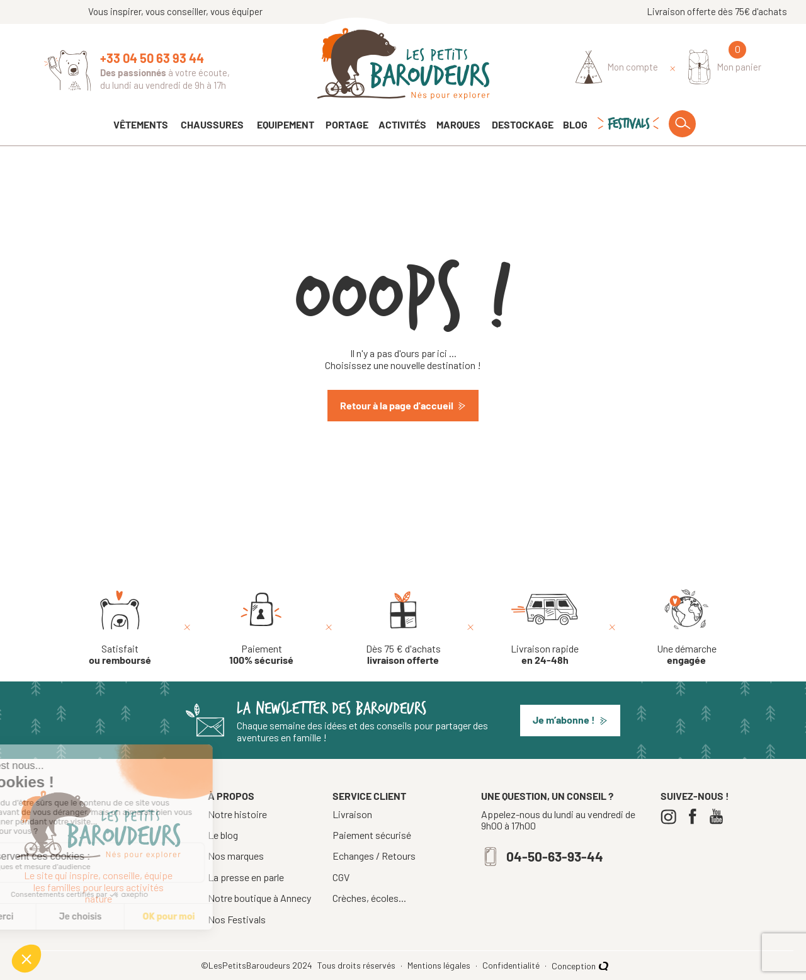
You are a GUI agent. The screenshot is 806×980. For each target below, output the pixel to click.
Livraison (352, 814)
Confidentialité (512, 965)
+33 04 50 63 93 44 (152, 58)
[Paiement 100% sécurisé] (261, 628)
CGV (340, 877)
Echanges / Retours (374, 856)
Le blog (223, 835)
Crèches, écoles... (369, 898)
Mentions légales (439, 965)
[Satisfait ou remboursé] (120, 628)
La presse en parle (246, 877)
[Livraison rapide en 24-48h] (545, 628)
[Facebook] (695, 816)
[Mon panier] (725, 67)
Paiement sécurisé (371, 835)
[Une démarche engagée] (687, 628)
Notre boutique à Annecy (259, 898)
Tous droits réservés (357, 965)
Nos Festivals (237, 919)
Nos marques (236, 856)
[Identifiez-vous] (617, 67)
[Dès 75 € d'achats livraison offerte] (403, 628)
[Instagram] (672, 816)
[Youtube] (719, 816)
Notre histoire (237, 814)
